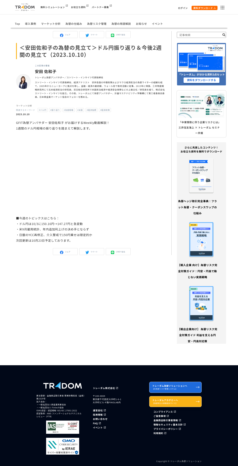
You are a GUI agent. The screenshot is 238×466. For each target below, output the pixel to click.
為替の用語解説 (121, 24)
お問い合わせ (100, 419)
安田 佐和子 (45, 71)
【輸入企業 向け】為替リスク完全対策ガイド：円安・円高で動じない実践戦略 (197, 271)
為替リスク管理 (97, 24)
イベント (157, 24)
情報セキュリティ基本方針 (168, 424)
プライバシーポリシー (166, 429)
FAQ (95, 423)
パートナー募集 (100, 7)
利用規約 (158, 433)
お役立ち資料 (78, 7)
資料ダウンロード (203, 8)
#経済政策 (105, 110)
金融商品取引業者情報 (166, 420)
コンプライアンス (163, 411)
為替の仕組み (73, 24)
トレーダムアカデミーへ (176, 401)
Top (17, 24)
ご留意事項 (160, 416)
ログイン (183, 8)
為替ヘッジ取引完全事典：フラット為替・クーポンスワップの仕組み (197, 207)
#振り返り (55, 110)
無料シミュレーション (52, 7)
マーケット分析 (51, 24)
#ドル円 (42, 110)
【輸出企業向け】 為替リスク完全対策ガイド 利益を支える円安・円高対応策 (197, 335)
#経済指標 (91, 110)
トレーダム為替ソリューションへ (176, 387)
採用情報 (98, 414)
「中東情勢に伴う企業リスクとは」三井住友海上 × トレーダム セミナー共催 (199, 127)
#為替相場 (68, 110)
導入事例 (30, 24)
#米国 (80, 110)
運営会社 (98, 410)
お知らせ (141, 24)
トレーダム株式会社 (104, 388)
